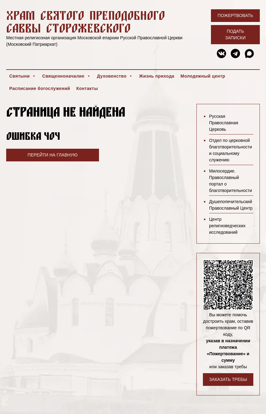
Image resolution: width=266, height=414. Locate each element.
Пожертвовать (235, 15)
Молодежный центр (203, 76)
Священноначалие (66, 76)
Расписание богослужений (39, 88)
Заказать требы (228, 379)
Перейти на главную (53, 154)
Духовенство (115, 76)
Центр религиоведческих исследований (227, 226)
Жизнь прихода (156, 76)
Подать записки (235, 34)
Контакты (87, 88)
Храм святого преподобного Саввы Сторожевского (85, 21)
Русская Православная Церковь (223, 123)
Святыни (22, 76)
